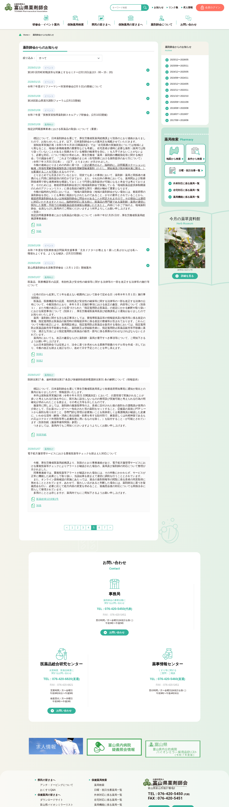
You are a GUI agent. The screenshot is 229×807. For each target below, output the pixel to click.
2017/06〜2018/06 (179, 120)
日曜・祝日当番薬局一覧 (108, 720)
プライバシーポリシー (50, 754)
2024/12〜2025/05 (179, 72)
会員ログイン (212, 7)
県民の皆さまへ (46, 710)
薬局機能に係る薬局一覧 (186, 197)
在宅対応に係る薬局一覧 (186, 190)
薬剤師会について (102, 739)
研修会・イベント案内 (50, 744)
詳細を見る (187, 276)
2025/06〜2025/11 (179, 66)
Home (25, 35)
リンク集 (173, 7)
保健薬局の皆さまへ (49, 725)
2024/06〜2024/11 (179, 78)
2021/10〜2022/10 (179, 96)
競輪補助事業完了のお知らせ (162, 779)
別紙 (36, 232)
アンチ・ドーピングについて (56, 715)
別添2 (37, 361)
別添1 (37, 354)
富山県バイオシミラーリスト (56, 735)
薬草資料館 (44, 749)
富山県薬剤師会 (27, 7)
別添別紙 (38, 435)
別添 (36, 225)
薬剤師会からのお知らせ (43, 35)
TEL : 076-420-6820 (114, 609)
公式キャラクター (104, 769)
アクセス (159, 747)
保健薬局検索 (99, 710)
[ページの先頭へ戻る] (114, 802)
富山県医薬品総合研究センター (112, 764)
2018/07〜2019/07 (179, 114)
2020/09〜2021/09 (179, 102)
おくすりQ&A (48, 720)
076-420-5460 (167, 609)
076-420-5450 (61, 609)
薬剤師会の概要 (103, 744)
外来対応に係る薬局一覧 (186, 183)
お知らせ (158, 7)
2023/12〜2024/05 (179, 84)
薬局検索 (99, 715)
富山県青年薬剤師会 (105, 759)
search (147, 8)
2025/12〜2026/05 (179, 60)
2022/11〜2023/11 (179, 90)
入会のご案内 (101, 749)
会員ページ (98, 784)
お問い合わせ (64, 640)
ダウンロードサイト (51, 730)
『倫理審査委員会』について (110, 754)
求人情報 (187, 7)
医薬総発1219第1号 (45, 499)
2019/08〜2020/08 (179, 108)
